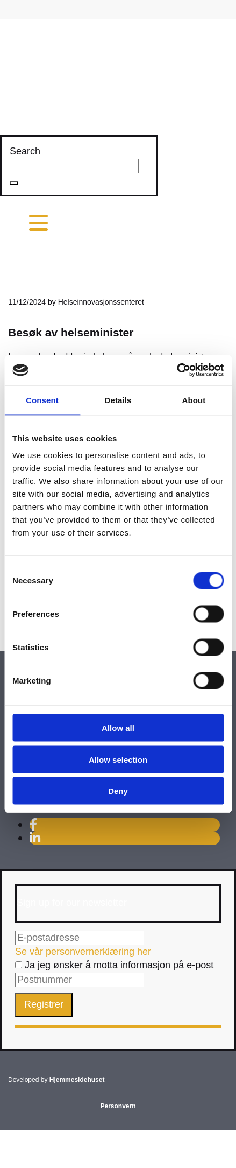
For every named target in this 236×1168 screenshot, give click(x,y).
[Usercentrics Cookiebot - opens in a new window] (177, 370)
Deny (118, 791)
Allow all (118, 728)
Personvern (117, 1106)
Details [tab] (118, 399)
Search (25, 151)
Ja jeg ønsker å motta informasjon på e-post (114, 965)
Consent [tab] (42, 399)
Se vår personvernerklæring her (83, 951)
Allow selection (118, 759)
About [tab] (194, 399)
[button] (14, 183)
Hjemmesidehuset (77, 1079)
